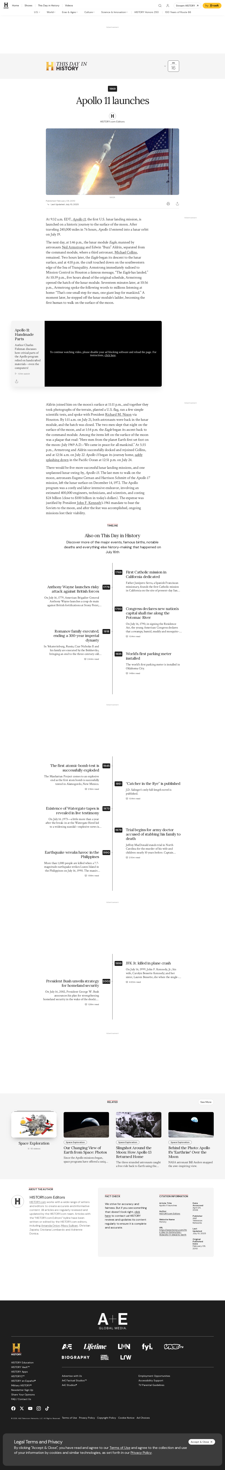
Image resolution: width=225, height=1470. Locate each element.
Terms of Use (120, 1447)
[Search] (160, 5)
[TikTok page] (47, 1408)
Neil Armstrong (73, 247)
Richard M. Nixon (118, 414)
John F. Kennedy (89, 502)
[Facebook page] (13, 1408)
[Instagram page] (39, 1408)
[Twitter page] (22, 1408)
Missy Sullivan (69, 1225)
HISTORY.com (38, 1202)
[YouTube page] (30, 1408)
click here (110, 355)
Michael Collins (125, 252)
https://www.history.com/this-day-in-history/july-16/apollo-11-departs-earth (173, 1232)
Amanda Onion (50, 1225)
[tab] (37, 12)
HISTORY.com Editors (169, 1213)
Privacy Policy (141, 1452)
